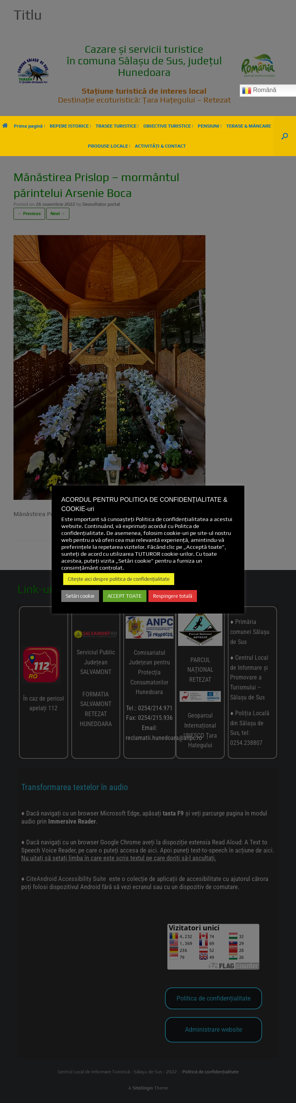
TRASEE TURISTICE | (117, 126)
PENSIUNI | (210, 126)
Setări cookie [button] (80, 596)
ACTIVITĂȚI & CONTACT (160, 146)
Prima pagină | (23, 126)
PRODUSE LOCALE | (109, 146)
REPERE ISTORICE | (70, 126)
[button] (284, 136)
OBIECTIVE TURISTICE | (168, 126)
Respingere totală (172, 596)
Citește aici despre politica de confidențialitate (119, 579)
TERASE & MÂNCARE (248, 126)
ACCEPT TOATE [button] (125, 596)
